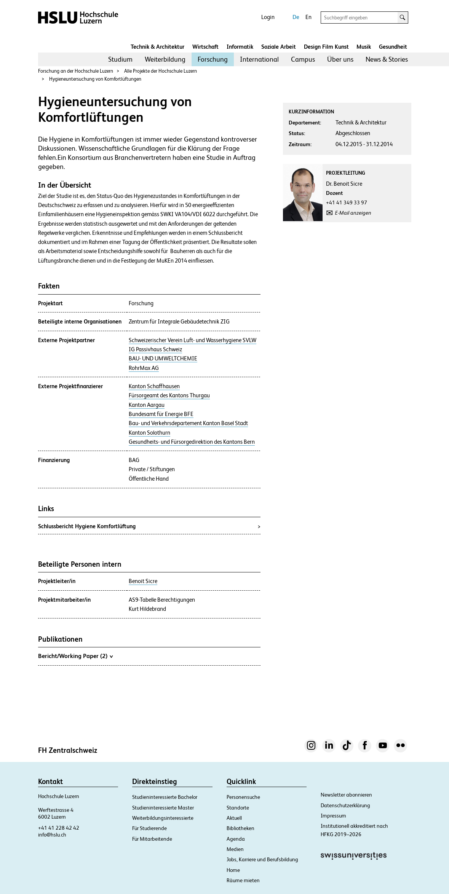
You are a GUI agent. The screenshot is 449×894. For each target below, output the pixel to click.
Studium (120, 59)
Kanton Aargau (147, 405)
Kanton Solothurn (149, 433)
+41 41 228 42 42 (58, 828)
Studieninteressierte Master (163, 808)
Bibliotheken (240, 828)
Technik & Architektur (157, 46)
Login (268, 17)
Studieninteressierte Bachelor (164, 797)
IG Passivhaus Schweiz (155, 349)
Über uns (340, 59)
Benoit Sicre (143, 581)
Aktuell (234, 818)
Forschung (213, 59)
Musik (363, 46)
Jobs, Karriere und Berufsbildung (262, 859)
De (295, 17)
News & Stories (387, 59)
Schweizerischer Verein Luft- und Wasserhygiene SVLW (192, 340)
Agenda (236, 839)
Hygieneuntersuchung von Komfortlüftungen (95, 79)
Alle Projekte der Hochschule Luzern (160, 71)
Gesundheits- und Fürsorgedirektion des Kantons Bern (192, 442)
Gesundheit (393, 46)
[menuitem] (120, 59)
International (259, 59)
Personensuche (243, 797)
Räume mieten (243, 880)
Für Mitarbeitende (152, 839)
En (308, 17)
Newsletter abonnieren (346, 795)
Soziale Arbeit (278, 46)
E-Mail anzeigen (353, 213)
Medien (235, 849)
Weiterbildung (165, 59)
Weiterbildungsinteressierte (162, 818)
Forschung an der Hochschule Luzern (75, 71)
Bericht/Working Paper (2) (75, 656)
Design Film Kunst (326, 46)
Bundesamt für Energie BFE (161, 414)
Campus (303, 59)
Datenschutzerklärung (345, 805)
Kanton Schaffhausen (154, 386)
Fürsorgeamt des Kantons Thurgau (169, 395)
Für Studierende (149, 828)
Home (233, 870)
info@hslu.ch (52, 835)
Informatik (240, 46)
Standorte (238, 808)
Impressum (333, 816)
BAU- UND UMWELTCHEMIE (163, 358)
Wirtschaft (205, 46)
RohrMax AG (144, 368)
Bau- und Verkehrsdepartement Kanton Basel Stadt (188, 423)
